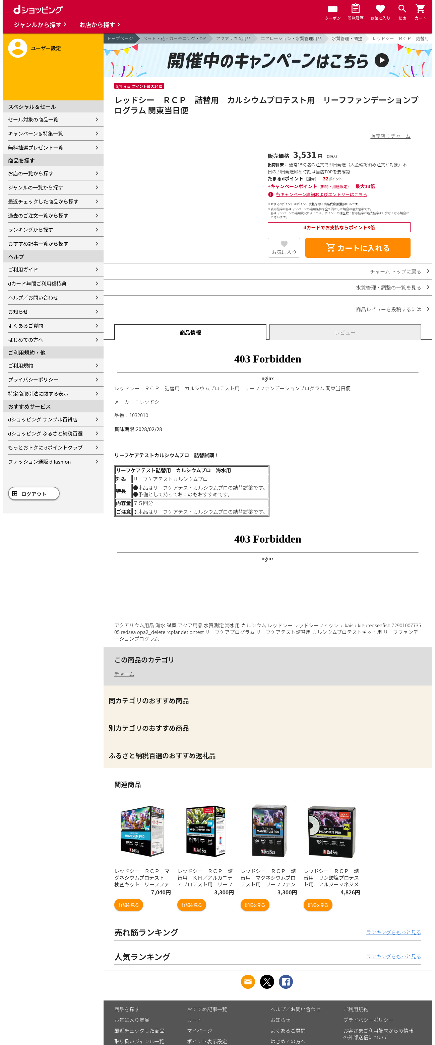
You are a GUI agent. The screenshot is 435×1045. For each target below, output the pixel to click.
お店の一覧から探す (30, 173)
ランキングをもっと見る (393, 932)
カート (194, 1019)
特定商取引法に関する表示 (38, 393)
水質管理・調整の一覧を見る (388, 287)
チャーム (124, 673)
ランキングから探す (30, 229)
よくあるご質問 (25, 325)
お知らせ (18, 311)
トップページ (120, 38)
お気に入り (284, 251)
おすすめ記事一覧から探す (38, 243)
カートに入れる (358, 248)
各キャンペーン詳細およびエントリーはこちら (321, 194)
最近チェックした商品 (139, 1030)
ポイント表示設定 (207, 1041)
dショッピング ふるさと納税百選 (45, 433)
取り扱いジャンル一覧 (139, 1041)
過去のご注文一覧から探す (38, 215)
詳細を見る (129, 905)
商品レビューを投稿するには (388, 309)
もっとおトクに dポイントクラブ (45, 447)
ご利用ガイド (23, 269)
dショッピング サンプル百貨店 (42, 419)
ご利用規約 (20, 365)
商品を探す (126, 1009)
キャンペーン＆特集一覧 (35, 133)
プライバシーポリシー (33, 379)
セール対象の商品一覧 (33, 119)
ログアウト (34, 493)
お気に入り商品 (131, 1019)
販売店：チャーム (391, 135)
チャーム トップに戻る (395, 271)
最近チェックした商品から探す (43, 201)
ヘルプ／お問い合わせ (33, 297)
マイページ (199, 1030)
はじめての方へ (25, 339)
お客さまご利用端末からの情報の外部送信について (378, 1034)
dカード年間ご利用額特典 (37, 283)
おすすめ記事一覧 (207, 1009)
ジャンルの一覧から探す (35, 187)
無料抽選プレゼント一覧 (35, 147)
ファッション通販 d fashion (39, 461)
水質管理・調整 (347, 38)
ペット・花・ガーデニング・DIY (174, 38)
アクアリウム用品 (233, 38)
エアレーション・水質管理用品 (291, 38)
